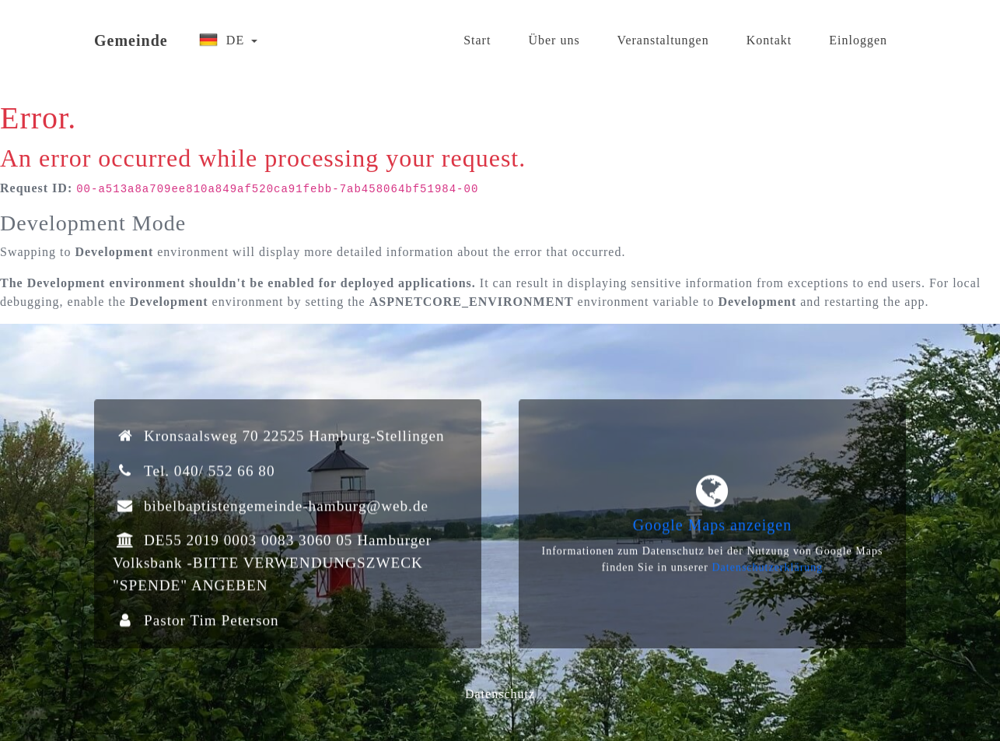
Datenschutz (500, 694)
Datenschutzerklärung (767, 572)
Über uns (553, 33)
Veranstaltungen (663, 33)
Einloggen (858, 33)
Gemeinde (131, 34)
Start (477, 33)
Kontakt (769, 33)
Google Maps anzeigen (712, 530)
